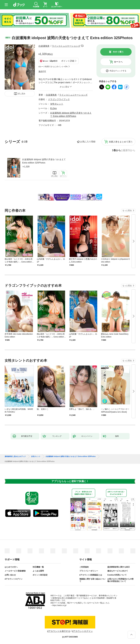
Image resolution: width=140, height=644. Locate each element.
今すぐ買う (118, 52)
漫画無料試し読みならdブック (15, 456)
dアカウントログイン (14, 579)
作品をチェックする (118, 71)
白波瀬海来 (44, 46)
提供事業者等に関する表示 (118, 567)
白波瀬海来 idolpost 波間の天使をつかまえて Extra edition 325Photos (44, 161)
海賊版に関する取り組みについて (92, 580)
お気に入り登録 (87, 141)
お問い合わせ (10, 575)
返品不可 (42, 71)
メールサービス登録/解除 (15, 571)
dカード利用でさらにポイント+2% (53, 67)
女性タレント (56, 104)
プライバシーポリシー (88, 571)
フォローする (82, 45)
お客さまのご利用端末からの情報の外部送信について (120, 580)
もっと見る (127, 210)
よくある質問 (38, 571)
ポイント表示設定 (40, 575)
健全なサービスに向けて (117, 571)
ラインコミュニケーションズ (66, 46)
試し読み (21, 94)
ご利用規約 (84, 567)
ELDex (53, 108)
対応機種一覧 (38, 567)
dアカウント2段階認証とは (90, 575)
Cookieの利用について (117, 575)
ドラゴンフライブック (59, 99)
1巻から (116, 150)
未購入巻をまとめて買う (121, 141)
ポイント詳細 (67, 61)
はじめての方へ (11, 567)
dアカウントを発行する (58, 631)
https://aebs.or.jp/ (59, 605)
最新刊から (129, 150)
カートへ (118, 62)
